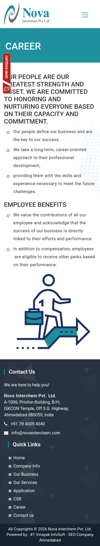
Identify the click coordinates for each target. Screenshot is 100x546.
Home (19, 457)
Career (19, 507)
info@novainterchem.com (35, 432)
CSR (17, 498)
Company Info (26, 466)
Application (24, 490)
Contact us (23, 515)
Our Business (25, 474)
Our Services (25, 482)
